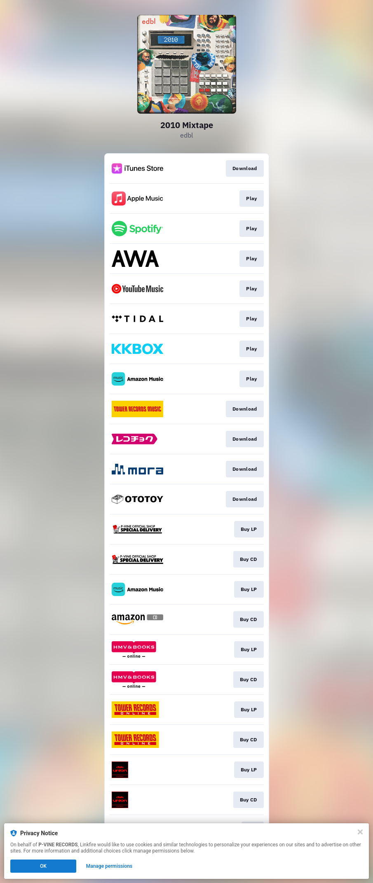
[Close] (360, 832)
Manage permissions (109, 866)
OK (43, 866)
